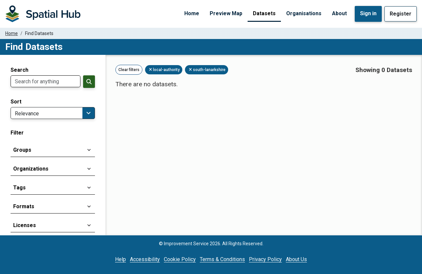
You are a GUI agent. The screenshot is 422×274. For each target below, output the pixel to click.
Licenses (24, 225)
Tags (19, 187)
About (339, 13)
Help (120, 259)
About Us (296, 259)
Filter (17, 133)
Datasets (264, 13)
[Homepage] (42, 13)
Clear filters (128, 69)
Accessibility (145, 259)
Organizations (30, 169)
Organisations (303, 13)
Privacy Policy (265, 259)
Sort (16, 101)
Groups (22, 150)
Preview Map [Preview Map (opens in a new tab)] (226, 13)
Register (400, 14)
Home (191, 13)
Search (19, 70)
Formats (23, 206)
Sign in (368, 13)
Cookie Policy (180, 259)
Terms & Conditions (222, 259)
